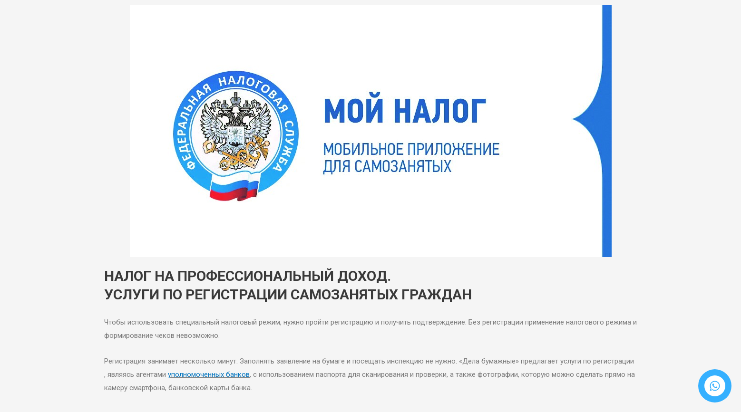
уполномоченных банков (209, 374)
